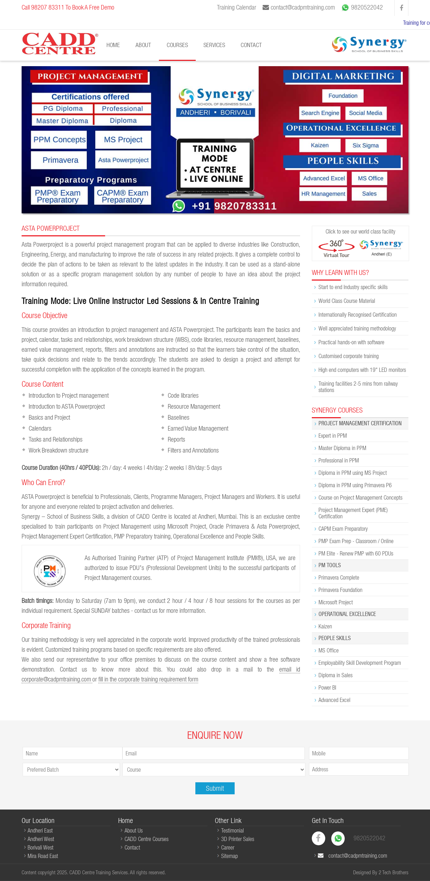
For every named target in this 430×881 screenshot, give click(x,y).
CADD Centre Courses (146, 839)
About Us (134, 830)
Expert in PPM (333, 435)
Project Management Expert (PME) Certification (353, 513)
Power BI (327, 687)
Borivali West (40, 847)
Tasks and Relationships (55, 439)
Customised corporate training (349, 356)
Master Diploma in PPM (342, 448)
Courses (177, 44)
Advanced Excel (334, 700)
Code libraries (183, 395)
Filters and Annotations (193, 450)
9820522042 (362, 8)
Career (227, 847)
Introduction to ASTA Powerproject (67, 406)
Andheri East (40, 830)
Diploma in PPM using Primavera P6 (355, 485)
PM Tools (330, 565)
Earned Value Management (198, 428)
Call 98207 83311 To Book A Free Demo (68, 7)
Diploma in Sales (335, 675)
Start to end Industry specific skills (353, 287)
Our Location (38, 820)
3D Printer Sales (237, 839)
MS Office (329, 650)
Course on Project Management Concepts (360, 497)
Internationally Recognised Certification (358, 314)
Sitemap (229, 856)
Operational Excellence (347, 614)
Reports (176, 439)
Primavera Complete (339, 577)
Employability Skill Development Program (360, 663)
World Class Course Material (347, 301)
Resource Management (194, 406)
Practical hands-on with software (351, 342)
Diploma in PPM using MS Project (353, 473)
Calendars (40, 428)
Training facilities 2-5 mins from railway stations (358, 386)
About (143, 44)
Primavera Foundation (340, 590)
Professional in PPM (339, 460)
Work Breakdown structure (58, 450)
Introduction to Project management (69, 395)
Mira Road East (43, 856)
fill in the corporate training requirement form (148, 679)
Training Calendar (236, 7)
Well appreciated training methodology (357, 328)
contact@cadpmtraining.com (299, 7)
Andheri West (41, 839)
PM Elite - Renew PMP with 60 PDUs (356, 553)
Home (113, 44)
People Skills (335, 638)
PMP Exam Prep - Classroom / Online (356, 541)
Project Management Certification (360, 423)
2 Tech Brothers (393, 872)
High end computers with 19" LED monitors (362, 370)
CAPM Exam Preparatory (343, 528)
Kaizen (325, 626)
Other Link (228, 820)
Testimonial (232, 830)
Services (214, 44)
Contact (251, 44)
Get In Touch (328, 820)
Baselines (178, 417)
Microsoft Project (336, 602)
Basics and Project (49, 417)
